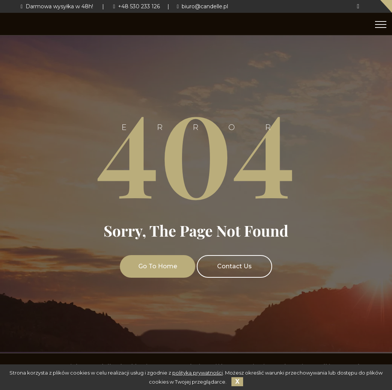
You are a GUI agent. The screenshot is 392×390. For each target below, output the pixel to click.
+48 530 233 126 (136, 6)
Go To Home (157, 266)
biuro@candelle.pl (202, 6)
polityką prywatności (197, 373)
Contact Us (234, 266)
